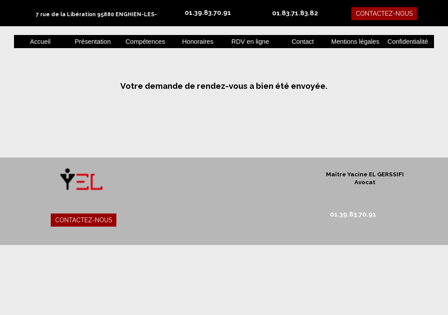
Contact (303, 41)
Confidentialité (408, 41)
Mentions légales (355, 41)
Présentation (93, 41)
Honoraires (198, 41)
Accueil (40, 41)
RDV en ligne (250, 41)
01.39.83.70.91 (208, 12)
